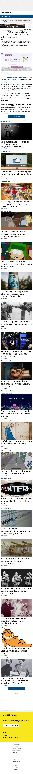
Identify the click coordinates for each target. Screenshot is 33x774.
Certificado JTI (16, 769)
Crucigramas (8, 710)
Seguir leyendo (16, 116)
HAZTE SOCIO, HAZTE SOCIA (11, 725)
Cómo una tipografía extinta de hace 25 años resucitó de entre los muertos (16, 413)
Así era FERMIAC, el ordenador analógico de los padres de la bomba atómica (15, 561)
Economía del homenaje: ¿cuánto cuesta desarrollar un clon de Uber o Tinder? (16, 591)
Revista (16, 765)
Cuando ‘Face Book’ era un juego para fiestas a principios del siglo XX (16, 174)
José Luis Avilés (3, 328)
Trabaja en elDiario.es (16, 748)
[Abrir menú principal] (31, 12)
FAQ (16, 757)
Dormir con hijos (27, 710)
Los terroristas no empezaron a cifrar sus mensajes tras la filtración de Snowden (15, 294)
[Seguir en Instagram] (12, 737)
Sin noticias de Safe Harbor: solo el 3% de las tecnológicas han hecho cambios (16, 353)
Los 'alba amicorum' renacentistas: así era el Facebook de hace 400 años (16, 443)
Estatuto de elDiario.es (16, 750)
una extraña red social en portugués (16, 77)
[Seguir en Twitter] (5, 737)
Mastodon (17, 771)
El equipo (16, 746)
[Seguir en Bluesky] (3, 737)
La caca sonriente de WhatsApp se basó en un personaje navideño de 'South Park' (16, 264)
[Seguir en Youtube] (15, 737)
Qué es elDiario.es (16, 744)
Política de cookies (16, 761)
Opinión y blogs (5, 16)
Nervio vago (20, 710)
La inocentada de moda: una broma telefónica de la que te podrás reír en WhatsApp (14, 234)
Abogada (23, 710)
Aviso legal (16, 754)
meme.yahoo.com (18, 88)
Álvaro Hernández (4, 72)
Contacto (16, 763)
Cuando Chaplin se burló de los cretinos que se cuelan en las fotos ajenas (16, 324)
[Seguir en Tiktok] (17, 737)
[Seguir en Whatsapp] (19, 737)
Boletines (16, 767)
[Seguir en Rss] (21, 737)
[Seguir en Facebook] (7, 737)
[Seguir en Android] (3, 732)
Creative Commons (16, 752)
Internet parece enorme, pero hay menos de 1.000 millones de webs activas (16, 501)
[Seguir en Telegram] (10, 737)
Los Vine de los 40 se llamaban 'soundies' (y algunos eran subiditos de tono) (15, 620)
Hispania (31, 710)
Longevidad (16, 710)
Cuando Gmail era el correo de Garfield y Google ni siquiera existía (15, 650)
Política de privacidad (16, 755)
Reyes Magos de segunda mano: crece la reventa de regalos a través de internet (15, 204)
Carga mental (12, 710)
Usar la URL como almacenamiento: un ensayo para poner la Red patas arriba (16, 531)
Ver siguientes (16, 688)
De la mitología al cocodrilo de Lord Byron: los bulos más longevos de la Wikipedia (15, 144)
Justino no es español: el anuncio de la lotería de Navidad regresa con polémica (16, 383)
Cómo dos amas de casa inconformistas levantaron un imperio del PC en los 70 (14, 680)
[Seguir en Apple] (5, 732)
